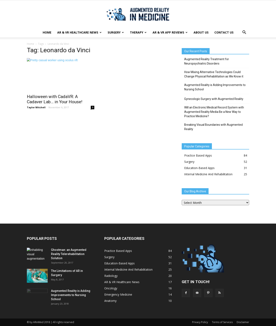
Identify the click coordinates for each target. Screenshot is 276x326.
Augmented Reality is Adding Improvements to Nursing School (215, 87)
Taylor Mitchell (36, 107)
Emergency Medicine (118, 294)
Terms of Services (222, 322)
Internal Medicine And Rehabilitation (208, 174)
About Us (201, 32)
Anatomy (110, 301)
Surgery (116, 32)
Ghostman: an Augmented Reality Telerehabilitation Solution (68, 254)
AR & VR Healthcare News (79, 32)
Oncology (110, 288)
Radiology (111, 276)
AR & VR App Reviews (170, 32)
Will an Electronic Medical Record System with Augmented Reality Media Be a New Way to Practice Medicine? (214, 112)
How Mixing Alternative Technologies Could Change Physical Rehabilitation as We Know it (213, 74)
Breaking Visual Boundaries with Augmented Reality (213, 127)
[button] (244, 32)
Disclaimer (243, 322)
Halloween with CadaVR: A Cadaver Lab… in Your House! (54, 99)
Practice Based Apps (198, 155)
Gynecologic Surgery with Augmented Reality (213, 99)
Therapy (138, 32)
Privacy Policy (200, 322)
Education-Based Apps (199, 168)
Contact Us (224, 32)
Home (47, 32)
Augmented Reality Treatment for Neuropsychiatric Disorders (206, 61)
